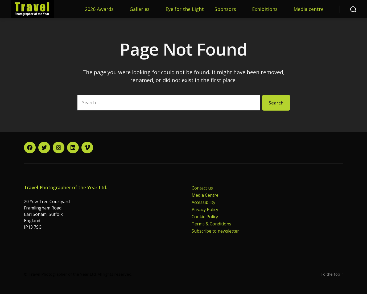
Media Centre (205, 195)
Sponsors (225, 9)
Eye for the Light (185, 9)
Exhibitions (265, 9)
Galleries (140, 9)
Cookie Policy (205, 217)
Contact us (202, 188)
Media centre (309, 9)
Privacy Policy (205, 209)
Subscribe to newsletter (215, 231)
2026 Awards (99, 9)
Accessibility (203, 202)
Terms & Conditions (211, 224)
